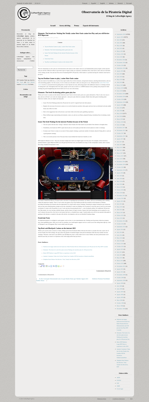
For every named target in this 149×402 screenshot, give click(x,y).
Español (93, 3)
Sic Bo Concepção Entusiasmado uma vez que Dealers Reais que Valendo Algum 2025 (63, 279)
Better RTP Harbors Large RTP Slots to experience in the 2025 (59, 253)
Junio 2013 (119, 255)
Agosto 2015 (120, 201)
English (102, 3)
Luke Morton (30, 82)
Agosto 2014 (120, 229)
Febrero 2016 (120, 190)
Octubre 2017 (120, 133)
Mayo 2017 (120, 147)
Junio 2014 (119, 235)
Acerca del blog (64, 26)
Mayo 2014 (120, 238)
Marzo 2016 (120, 187)
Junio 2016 (119, 178)
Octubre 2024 (120, 65)
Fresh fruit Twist (49, 58)
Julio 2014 (119, 232)
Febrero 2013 (120, 263)
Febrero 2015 (120, 215)
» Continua (32, 60)
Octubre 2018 (120, 99)
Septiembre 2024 (121, 68)
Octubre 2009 (120, 277)
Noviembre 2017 (121, 130)
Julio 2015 (119, 204)
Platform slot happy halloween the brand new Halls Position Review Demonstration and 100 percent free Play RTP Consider (75, 246)
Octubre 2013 (120, 246)
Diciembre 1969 (121, 308)
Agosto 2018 (120, 105)
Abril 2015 (119, 209)
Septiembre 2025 (121, 34)
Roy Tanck (20, 82)
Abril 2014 (119, 240)
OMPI (118, 386)
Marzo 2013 (120, 260)
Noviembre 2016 (121, 164)
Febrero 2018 (120, 122)
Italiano (111, 3)
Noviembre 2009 (121, 274)
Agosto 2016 (120, 173)
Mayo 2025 (120, 45)
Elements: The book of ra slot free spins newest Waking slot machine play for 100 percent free (67, 250)
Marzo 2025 (120, 51)
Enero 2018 (120, 124)
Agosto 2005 (120, 294)
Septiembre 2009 (121, 280)
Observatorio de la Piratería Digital (107, 12)
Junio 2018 (119, 110)
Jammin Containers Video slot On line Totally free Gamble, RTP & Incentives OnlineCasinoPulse (68, 256)
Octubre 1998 (120, 303)
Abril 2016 (119, 184)
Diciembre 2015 (121, 195)
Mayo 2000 (120, 300)
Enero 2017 (120, 158)
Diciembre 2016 (121, 161)
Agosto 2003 (120, 297)
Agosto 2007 (120, 291)
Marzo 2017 (120, 153)
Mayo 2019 (120, 79)
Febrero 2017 (120, 156)
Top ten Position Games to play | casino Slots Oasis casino (60, 46)
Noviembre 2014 (121, 221)
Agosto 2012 (120, 269)
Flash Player (24, 84)
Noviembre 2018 (121, 96)
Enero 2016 (120, 192)
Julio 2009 (119, 286)
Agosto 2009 (120, 283)
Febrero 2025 (120, 54)
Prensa (76, 26)
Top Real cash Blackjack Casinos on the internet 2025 (59, 62)
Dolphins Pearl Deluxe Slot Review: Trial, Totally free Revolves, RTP (61, 259)
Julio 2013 (119, 252)
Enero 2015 (120, 218)
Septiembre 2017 (121, 136)
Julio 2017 (119, 141)
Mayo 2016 (120, 181)
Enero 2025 (120, 57)
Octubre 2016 (120, 167)
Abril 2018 (119, 116)
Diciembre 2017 (121, 127)
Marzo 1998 (120, 306)
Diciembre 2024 (121, 59)
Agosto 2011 (120, 272)
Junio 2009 (119, 289)
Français (84, 3)
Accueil (52, 26)
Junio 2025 (119, 42)
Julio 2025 (119, 40)
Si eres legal (120, 389)
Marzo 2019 (120, 85)
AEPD (118, 377)
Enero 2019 (120, 90)
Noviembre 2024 (121, 62)
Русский (129, 3)
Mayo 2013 (120, 257)
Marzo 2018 (120, 119)
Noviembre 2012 (121, 266)
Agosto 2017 (120, 139)
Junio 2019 (119, 76)
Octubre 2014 (120, 223)
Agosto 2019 (120, 71)
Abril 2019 (119, 82)
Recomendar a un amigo (25, 95)
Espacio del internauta (91, 26)
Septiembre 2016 (121, 170)
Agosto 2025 (120, 37)
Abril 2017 (119, 150)
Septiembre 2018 (121, 102)
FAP (118, 383)
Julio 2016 (119, 175)
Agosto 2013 (120, 249)
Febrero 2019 (120, 88)
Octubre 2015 (120, 198)
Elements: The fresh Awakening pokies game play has (59, 49)
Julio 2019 (119, 74)
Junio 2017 (119, 144)
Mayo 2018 (120, 113)
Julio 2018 (119, 107)
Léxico (25, 89)
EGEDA (119, 380)
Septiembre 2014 (121, 226)
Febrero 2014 (120, 243)
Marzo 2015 (120, 212)
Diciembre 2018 (121, 93)
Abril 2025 (119, 48)
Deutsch (120, 3)
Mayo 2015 (120, 206)
